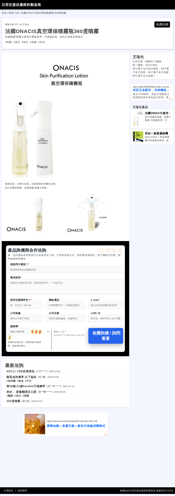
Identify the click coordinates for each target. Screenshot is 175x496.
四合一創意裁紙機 (156, 133)
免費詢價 (162, 24)
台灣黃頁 (8, 492)
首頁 (4, 12)
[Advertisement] (65, 463)
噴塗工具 (14, 12)
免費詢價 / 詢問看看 (105, 338)
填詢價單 (22, 492)
